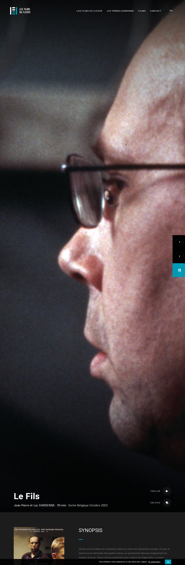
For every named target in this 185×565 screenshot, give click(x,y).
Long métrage (97, 524)
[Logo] (20, 11)
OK (168, 562)
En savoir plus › (154, 562)
